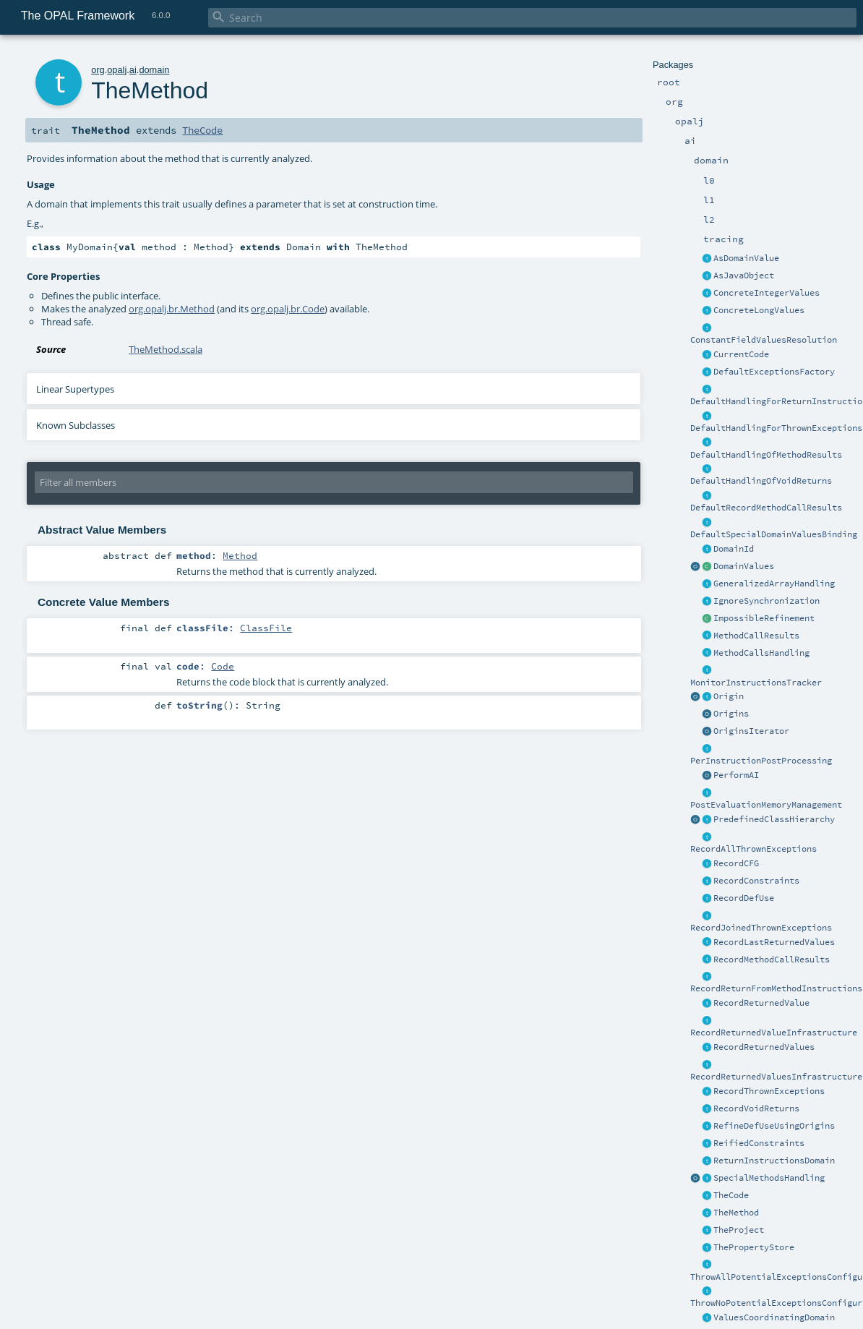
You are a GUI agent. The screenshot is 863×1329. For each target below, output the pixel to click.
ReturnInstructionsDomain (774, 1160)
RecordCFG (736, 863)
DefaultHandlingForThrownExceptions (776, 428)
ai (133, 69)
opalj (116, 69)
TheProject (738, 1230)
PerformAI (736, 775)
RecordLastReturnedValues (774, 942)
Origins (731, 714)
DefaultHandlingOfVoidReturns (761, 481)
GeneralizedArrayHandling (774, 583)
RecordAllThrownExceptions (753, 849)
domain (154, 69)
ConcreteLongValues (758, 310)
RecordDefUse (743, 898)
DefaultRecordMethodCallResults (766, 508)
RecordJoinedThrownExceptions (761, 928)
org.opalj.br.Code (288, 308)
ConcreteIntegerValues (766, 293)
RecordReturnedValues (764, 1047)
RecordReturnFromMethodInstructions (776, 988)
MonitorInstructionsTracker (756, 683)
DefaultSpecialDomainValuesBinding (773, 534)
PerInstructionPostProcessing (761, 761)
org (98, 69)
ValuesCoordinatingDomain (774, 1317)
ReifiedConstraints (758, 1143)
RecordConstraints (756, 881)
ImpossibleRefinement (764, 618)
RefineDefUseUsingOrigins (774, 1126)
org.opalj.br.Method (172, 308)
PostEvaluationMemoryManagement (766, 805)
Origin (728, 696)
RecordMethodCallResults (771, 959)
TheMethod (736, 1213)
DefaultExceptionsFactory (774, 372)
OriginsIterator (751, 731)
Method (240, 555)
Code (222, 666)
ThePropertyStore (753, 1247)
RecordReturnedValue (761, 1003)
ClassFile (266, 627)
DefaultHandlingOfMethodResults (766, 455)
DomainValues (743, 566)
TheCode (731, 1195)
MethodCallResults (756, 636)
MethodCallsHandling (761, 653)
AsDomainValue (746, 258)
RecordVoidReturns (756, 1108)
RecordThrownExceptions (769, 1091)
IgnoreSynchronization (766, 601)
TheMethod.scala (165, 349)
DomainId (733, 549)
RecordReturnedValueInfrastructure (773, 1032)
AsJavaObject (743, 275)
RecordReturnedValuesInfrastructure (776, 1077)
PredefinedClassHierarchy (774, 819)
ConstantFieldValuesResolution (763, 340)
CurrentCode (741, 354)
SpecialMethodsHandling (769, 1178)
